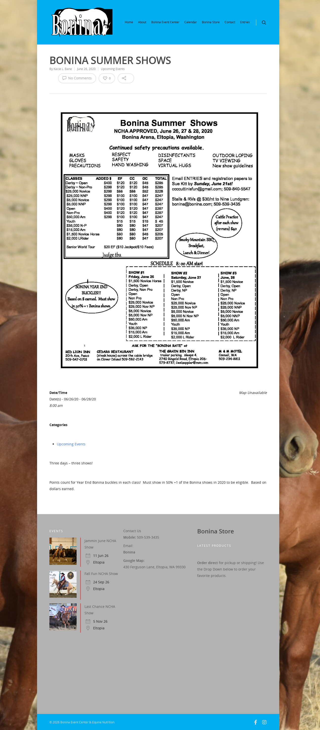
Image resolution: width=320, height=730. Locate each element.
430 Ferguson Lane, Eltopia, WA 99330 (154, 567)
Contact (230, 22)
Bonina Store (211, 22)
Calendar (190, 22)
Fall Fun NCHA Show (101, 573)
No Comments (77, 77)
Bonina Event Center (165, 22)
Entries (245, 22)
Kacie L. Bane (63, 69)
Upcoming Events (113, 69)
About (142, 22)
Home (129, 22)
